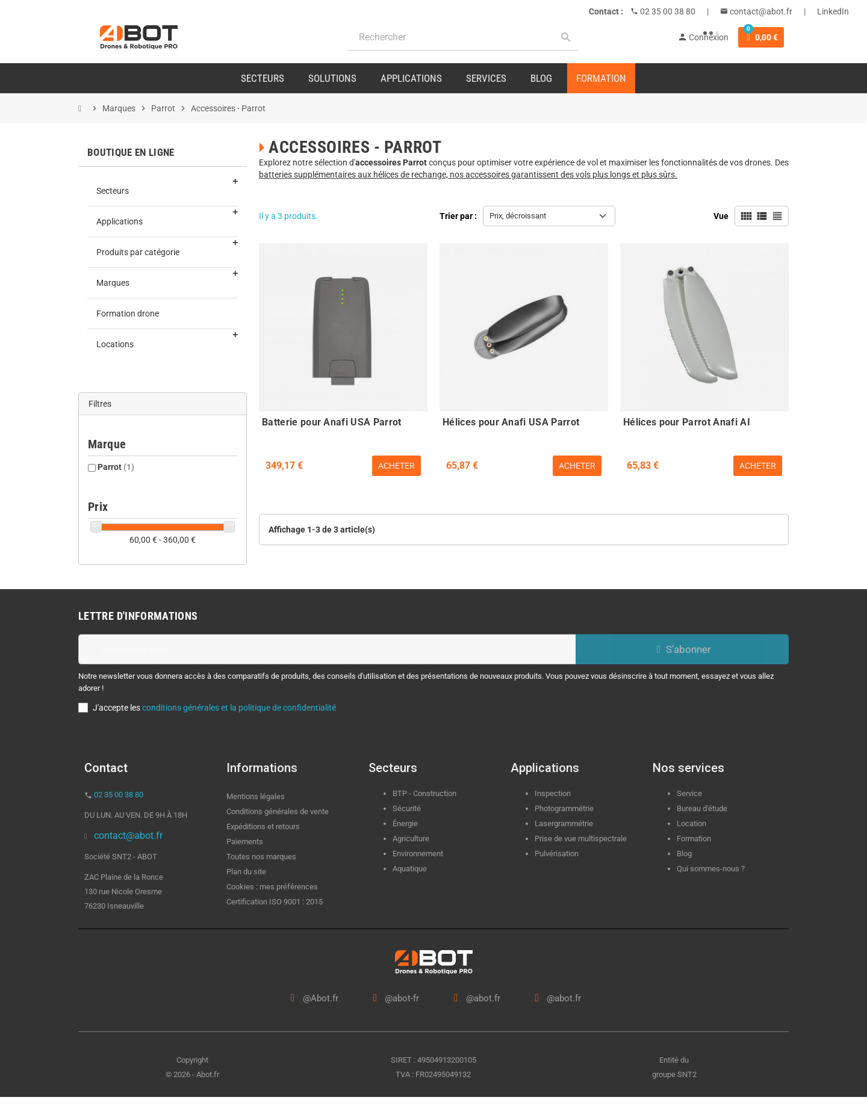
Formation (694, 838)
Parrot (116, 467)
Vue (721, 216)
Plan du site (246, 871)
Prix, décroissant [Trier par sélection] (517, 215)
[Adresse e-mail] (327, 649)
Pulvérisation (557, 853)
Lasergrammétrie (564, 823)
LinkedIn (833, 11)
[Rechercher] (462, 38)
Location (691, 823)
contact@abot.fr (760, 11)
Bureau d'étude (702, 808)
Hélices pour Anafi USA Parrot (511, 422)
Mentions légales (255, 796)
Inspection (553, 793)
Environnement (418, 853)
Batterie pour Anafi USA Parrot (332, 422)
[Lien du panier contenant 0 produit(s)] (761, 37)
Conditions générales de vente (277, 811)
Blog (684, 853)
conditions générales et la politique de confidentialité (239, 707)
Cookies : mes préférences (272, 886)
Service (690, 793)
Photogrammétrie (564, 808)
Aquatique (410, 868)
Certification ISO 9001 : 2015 (274, 901)
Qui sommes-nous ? (711, 868)
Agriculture (411, 838)
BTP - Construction (424, 793)
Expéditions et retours (263, 826)
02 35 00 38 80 (666, 11)
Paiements (244, 841)
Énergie (405, 823)
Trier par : (458, 216)
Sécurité (407, 808)
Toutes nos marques (261, 856)
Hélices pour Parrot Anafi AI (686, 422)
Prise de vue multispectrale (581, 838)
